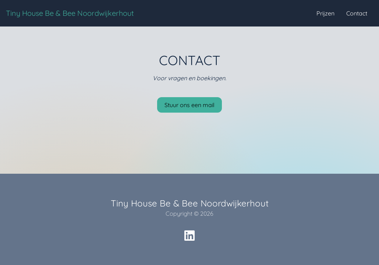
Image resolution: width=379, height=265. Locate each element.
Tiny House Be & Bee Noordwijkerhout (70, 13)
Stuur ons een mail (189, 105)
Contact (356, 13)
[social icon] (189, 235)
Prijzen (325, 13)
